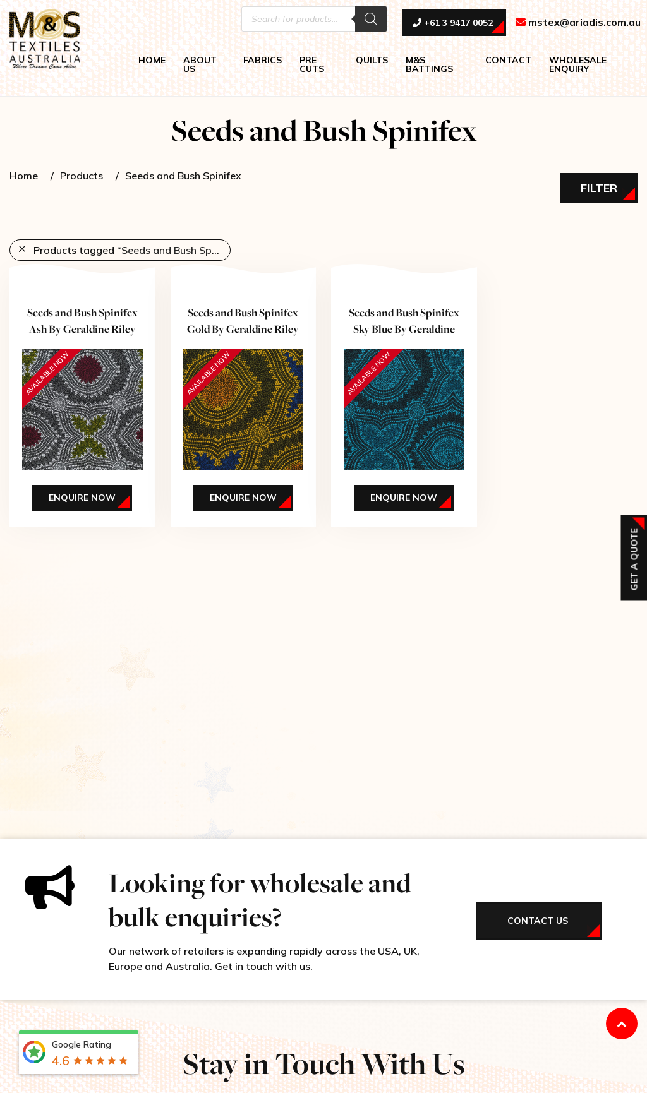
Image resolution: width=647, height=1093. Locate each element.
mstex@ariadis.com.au (578, 22)
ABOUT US (200, 64)
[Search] (371, 19)
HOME (152, 60)
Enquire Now (82, 497)
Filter (599, 188)
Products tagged (132, 250)
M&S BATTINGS (429, 64)
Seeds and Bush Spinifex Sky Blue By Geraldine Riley (404, 328)
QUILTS (372, 60)
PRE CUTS (311, 64)
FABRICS (262, 60)
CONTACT (508, 60)
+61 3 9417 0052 (453, 23)
